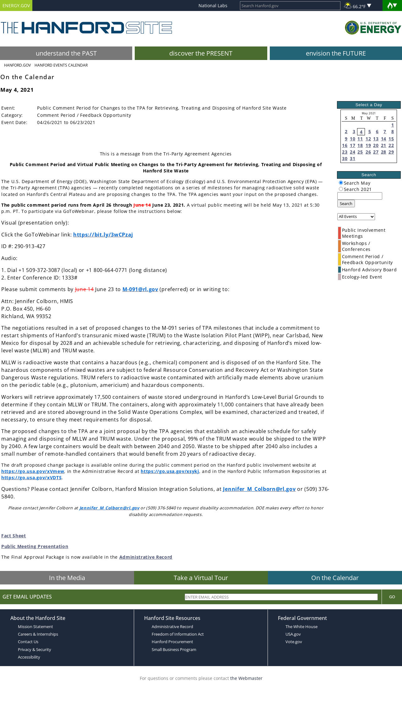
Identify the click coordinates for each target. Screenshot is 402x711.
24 (352, 152)
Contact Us (28, 641)
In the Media (67, 577)
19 (368, 145)
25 (360, 152)
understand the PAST (66, 53)
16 (344, 145)
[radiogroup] (341, 183)
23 (344, 152)
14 (383, 139)
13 (375, 139)
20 (375, 145)
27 (375, 152)
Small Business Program (174, 649)
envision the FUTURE (336, 53)
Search (346, 203)
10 (352, 139)
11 (360, 139)
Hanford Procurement (172, 641)
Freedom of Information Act (178, 634)
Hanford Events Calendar (61, 65)
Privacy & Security (34, 649)
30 (344, 158)
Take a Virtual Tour (201, 577)
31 (352, 158)
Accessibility (29, 657)
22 (391, 145)
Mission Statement (35, 626)
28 (383, 152)
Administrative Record (145, 557)
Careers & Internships (38, 634)
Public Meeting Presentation (34, 546)
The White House (301, 626)
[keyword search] (359, 196)
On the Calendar (335, 577)
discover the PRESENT (200, 53)
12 (368, 139)
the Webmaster (246, 678)
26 (368, 152)
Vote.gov (293, 641)
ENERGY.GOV (16, 5)
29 (391, 152)
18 (360, 145)
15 (391, 139)
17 (352, 145)
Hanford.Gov (17, 65)
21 (383, 145)
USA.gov (293, 634)
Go (392, 597)
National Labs (212, 5)
